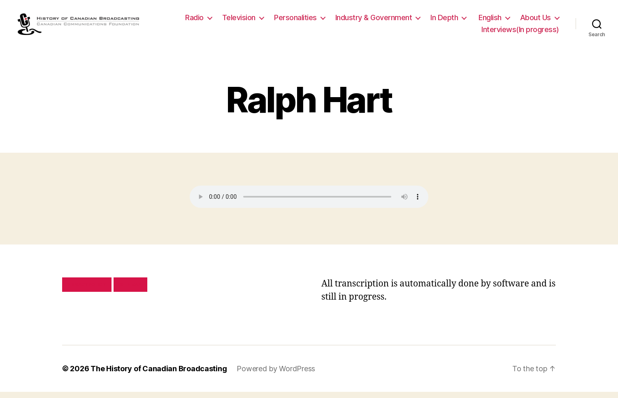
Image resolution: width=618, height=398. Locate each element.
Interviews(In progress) (520, 32)
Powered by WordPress (276, 374)
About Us (447, 32)
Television (288, 20)
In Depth (493, 20)
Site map (131, 290)
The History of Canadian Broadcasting (159, 374)
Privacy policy (87, 290)
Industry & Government (423, 20)
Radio (244, 20)
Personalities (344, 20)
